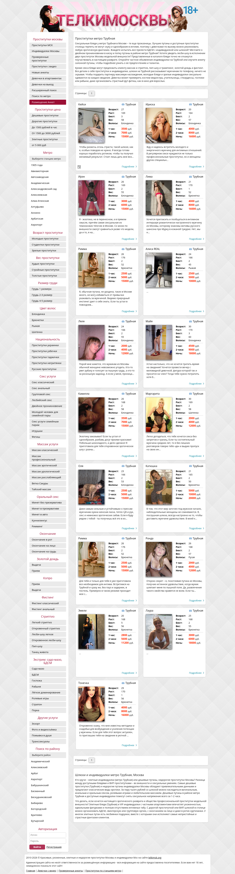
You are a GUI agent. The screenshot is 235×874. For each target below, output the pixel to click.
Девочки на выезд (43, 84)
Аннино (35, 212)
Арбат (34, 773)
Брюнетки (38, 320)
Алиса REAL (153, 249)
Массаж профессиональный (43, 457)
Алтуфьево (37, 206)
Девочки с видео (47, 870)
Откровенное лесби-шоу (46, 640)
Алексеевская (39, 194)
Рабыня (36, 686)
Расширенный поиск (44, 90)
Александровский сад (44, 188)
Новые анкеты (40, 72)
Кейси (82, 104)
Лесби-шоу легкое (42, 634)
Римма (82, 249)
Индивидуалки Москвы (45, 51)
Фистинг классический (45, 603)
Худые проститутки (43, 263)
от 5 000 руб (39, 145)
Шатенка (37, 332)
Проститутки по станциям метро (103, 870)
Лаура (149, 610)
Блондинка (38, 314)
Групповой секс (41, 394)
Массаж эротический (44, 465)
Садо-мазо (38, 668)
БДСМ (35, 674)
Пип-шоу (37, 646)
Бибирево (37, 803)
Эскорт (36, 723)
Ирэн (81, 176)
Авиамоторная (39, 171)
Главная (30, 870)
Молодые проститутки (45, 238)
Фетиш (36, 436)
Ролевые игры (40, 698)
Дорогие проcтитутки (44, 121)
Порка (35, 710)
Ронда (149, 538)
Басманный (38, 791)
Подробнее (128, 166)
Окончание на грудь (44, 551)
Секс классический (43, 382)
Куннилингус (39, 520)
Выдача (36, 564)
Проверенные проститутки (40, 58)
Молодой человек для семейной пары (45, 413)
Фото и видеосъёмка (44, 729)
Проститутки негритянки (46, 363)
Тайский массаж (41, 489)
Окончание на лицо (43, 545)
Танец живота (40, 652)
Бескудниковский (41, 797)
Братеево (36, 815)
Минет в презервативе (45, 508)
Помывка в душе (42, 735)
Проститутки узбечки (44, 351)
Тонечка (83, 683)
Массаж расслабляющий (46, 477)
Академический (40, 761)
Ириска (150, 104)
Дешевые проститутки (45, 115)
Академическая (40, 183)
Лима (149, 176)
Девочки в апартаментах (47, 78)
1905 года (37, 165)
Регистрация (54, 847)
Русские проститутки (44, 369)
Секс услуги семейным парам (45, 423)
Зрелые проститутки (44, 250)
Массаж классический (45, 450)
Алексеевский (39, 767)
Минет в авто (40, 514)
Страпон (37, 704)
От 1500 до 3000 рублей (46, 133)
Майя (149, 321)
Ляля (81, 321)
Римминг (37, 526)
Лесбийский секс (42, 400)
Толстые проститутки (44, 275)
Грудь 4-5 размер (42, 300)
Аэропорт (36, 224)
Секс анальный (41, 388)
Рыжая (36, 325)
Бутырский (37, 820)
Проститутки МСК (42, 45)
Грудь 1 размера (41, 288)
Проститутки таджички (45, 357)
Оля (80, 466)
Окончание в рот (42, 539)
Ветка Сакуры (40, 483)
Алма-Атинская (40, 200)
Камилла (83, 393)
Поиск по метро (41, 96)
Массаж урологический (46, 471)
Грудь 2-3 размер (42, 294)
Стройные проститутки (45, 269)
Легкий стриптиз (42, 622)
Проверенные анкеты (71, 870)
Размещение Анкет (43, 102)
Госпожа (37, 680)
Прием (36, 570)
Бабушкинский (40, 785)
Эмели (82, 610)
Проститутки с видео (44, 66)
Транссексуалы (41, 741)
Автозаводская (40, 177)
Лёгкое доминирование (46, 692)
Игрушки (37, 431)
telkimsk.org (154, 857)
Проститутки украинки (45, 345)
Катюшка (151, 466)
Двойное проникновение (47, 406)
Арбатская (37, 218)
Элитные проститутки (45, 139)
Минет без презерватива (47, 502)
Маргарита (153, 393)
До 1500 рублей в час (44, 127)
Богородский (39, 808)
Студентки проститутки (45, 244)
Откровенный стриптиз (46, 628)
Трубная (130, 104)
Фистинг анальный (43, 609)
